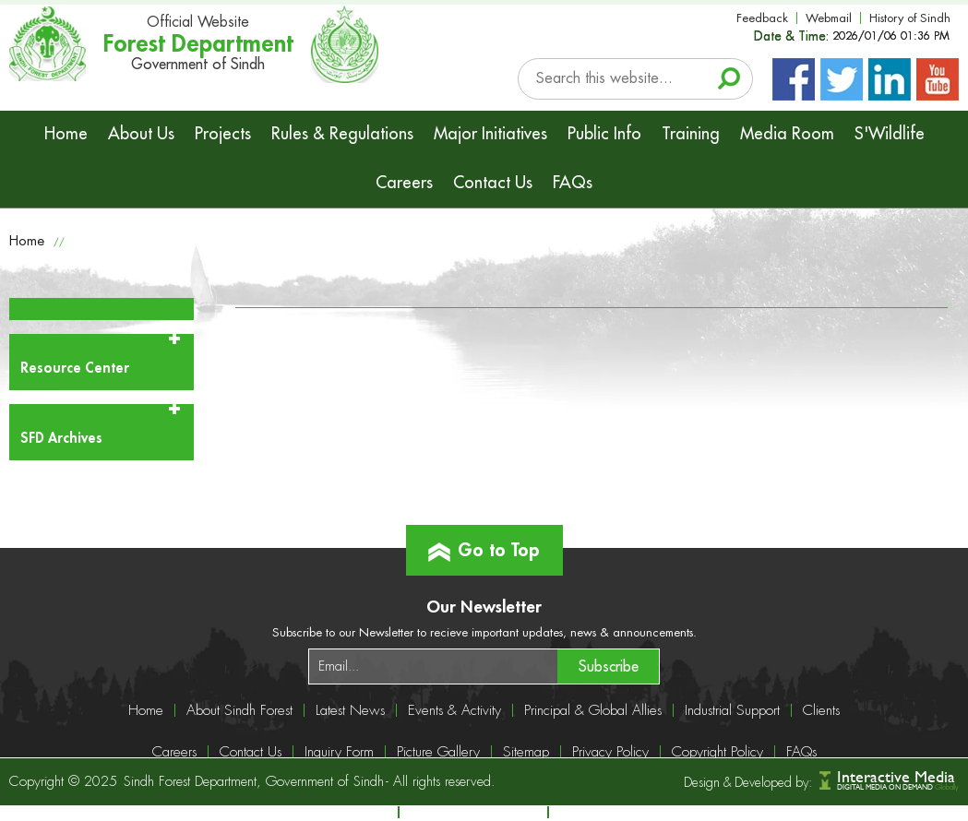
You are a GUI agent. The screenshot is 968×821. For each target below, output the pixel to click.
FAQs (572, 182)
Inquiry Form (339, 751)
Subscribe (609, 667)
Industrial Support (732, 710)
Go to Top (484, 542)
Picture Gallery (438, 751)
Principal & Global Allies (593, 710)
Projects (223, 133)
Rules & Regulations (342, 133)
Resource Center (74, 368)
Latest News (350, 710)
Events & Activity (454, 710)
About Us (141, 133)
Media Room (787, 133)
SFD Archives (61, 439)
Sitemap (526, 751)
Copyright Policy (717, 751)
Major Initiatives (490, 133)
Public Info (604, 133)
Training (691, 133)
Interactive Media (896, 776)
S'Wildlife (889, 133)
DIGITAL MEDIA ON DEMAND (898, 787)
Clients (821, 710)
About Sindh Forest (239, 710)
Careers (404, 182)
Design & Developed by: (748, 782)
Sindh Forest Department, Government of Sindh (254, 782)
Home (66, 133)
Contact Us (492, 182)
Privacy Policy (610, 751)
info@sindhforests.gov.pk (652, 812)
